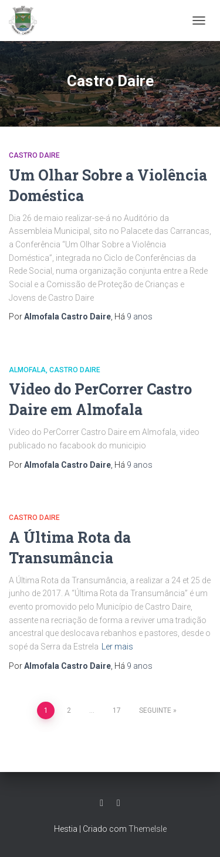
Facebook (101, 803)
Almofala (27, 370)
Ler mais (117, 646)
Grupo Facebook (118, 803)
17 (117, 710)
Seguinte (155, 710)
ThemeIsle (147, 829)
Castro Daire (34, 155)
